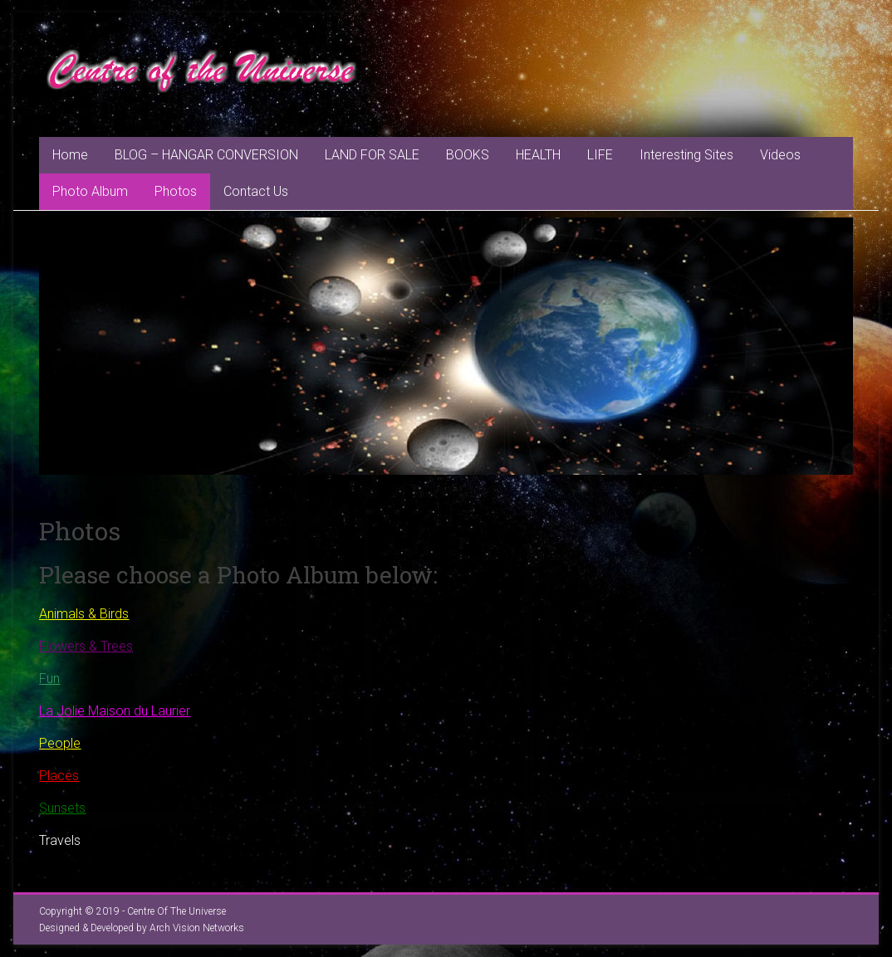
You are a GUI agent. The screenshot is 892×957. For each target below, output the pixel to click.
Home (70, 155)
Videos (780, 155)
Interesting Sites (686, 155)
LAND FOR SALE (372, 155)
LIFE (600, 155)
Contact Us (255, 191)
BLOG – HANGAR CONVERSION (206, 155)
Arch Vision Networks (196, 928)
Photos (175, 191)
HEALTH (538, 155)
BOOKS (467, 155)
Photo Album (90, 191)
